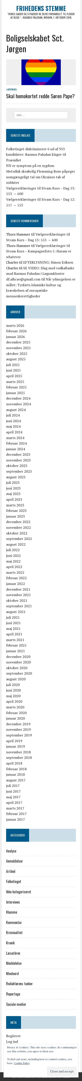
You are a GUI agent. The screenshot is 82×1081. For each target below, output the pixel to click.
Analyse (11, 851)
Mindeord (12, 973)
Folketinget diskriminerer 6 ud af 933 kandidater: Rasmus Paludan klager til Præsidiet (36, 155)
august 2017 (16, 780)
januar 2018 (15, 774)
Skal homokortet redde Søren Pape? (40, 96)
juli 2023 (13, 482)
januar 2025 (15, 392)
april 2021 (14, 634)
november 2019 (18, 729)
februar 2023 (16, 510)
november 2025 (18, 347)
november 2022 (18, 527)
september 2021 (19, 606)
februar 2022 (16, 577)
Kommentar (14, 922)
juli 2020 (13, 684)
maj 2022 (13, 561)
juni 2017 (13, 791)
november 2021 (18, 594)
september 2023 (19, 471)
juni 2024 (13, 420)
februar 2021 (16, 645)
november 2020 (18, 662)
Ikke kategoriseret (18, 891)
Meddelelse (13, 963)
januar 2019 (15, 746)
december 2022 (18, 521)
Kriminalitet (14, 932)
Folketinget (13, 881)
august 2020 (16, 679)
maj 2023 (13, 493)
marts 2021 (15, 639)
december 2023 (18, 454)
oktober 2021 (16, 600)
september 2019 (19, 735)
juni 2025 (13, 370)
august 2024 (16, 409)
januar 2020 (15, 718)
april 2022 (14, 566)
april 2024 (14, 432)
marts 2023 (15, 505)
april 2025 (14, 375)
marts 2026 (15, 325)
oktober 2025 (16, 353)
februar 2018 (16, 769)
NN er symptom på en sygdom (30, 165)
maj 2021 (13, 628)
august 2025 (16, 359)
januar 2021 (15, 651)
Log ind (12, 1041)
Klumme (11, 912)
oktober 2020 (16, 667)
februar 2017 (16, 813)
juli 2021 (13, 617)
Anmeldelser (14, 861)
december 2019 (18, 724)
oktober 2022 (16, 533)
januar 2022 (15, 583)
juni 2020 (13, 690)
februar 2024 (16, 443)
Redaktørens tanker (19, 983)
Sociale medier (16, 1004)
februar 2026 (16, 331)
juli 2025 (13, 364)
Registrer (13, 1035)
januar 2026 (15, 336)
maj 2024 (13, 426)
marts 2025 (15, 381)
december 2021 (18, 589)
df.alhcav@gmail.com (23, 279)
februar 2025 (16, 387)
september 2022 (19, 538)
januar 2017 (15, 819)
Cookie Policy (22, 1063)
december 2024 (18, 398)
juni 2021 (13, 622)
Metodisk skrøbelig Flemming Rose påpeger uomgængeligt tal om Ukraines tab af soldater (40, 177)
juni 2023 (13, 488)
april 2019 (14, 740)
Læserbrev (13, 953)
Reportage (13, 994)
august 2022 (16, 544)
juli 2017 (13, 785)
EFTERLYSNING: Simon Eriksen (48, 262)
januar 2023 (15, 516)
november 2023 (18, 460)
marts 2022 (15, 572)
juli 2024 (13, 415)
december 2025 (18, 342)
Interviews (13, 902)
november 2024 (18, 404)
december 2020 (18, 656)
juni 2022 (13, 555)
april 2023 (14, 499)
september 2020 (19, 673)
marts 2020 (15, 707)
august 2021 (16, 611)
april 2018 (14, 763)
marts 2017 (15, 808)
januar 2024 (15, 449)
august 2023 (16, 477)
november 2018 (18, 752)
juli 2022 (13, 549)
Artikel (11, 89)
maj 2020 (13, 695)
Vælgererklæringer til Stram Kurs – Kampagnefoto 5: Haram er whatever (38, 251)
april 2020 (14, 701)
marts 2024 (15, 437)
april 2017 (14, 802)
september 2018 (19, 757)
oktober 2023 (16, 465)
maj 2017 (13, 797)
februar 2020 (16, 712)
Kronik (10, 942)
